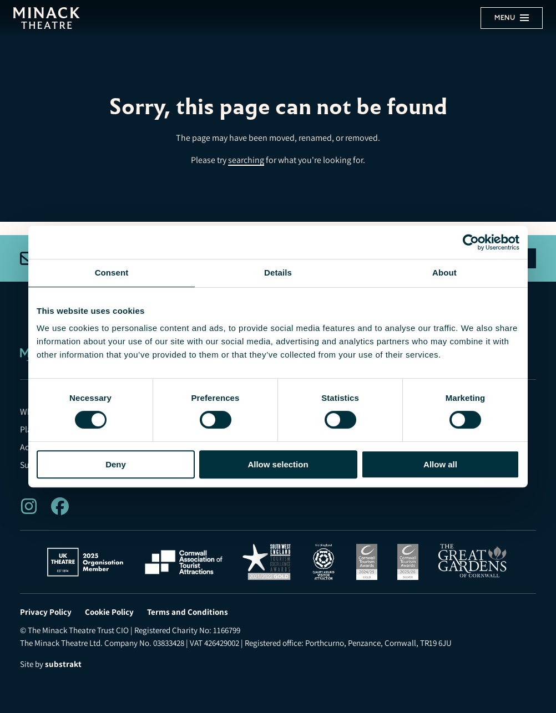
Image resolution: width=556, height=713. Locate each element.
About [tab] (444, 272)
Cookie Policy (109, 612)
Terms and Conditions (187, 612)
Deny (115, 464)
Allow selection (277, 464)
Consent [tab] (112, 272)
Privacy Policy (46, 612)
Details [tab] (278, 272)
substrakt (63, 664)
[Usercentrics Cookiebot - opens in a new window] (470, 242)
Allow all (440, 464)
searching (246, 160)
